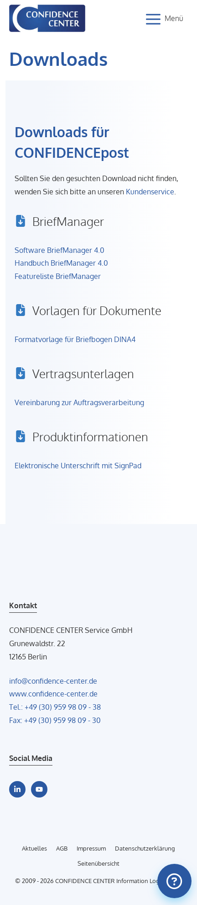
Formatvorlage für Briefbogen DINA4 (75, 339)
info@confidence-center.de (53, 680)
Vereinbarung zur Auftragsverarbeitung (79, 402)
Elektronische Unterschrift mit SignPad (78, 465)
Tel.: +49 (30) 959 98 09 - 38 (55, 707)
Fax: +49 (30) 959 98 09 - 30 (55, 720)
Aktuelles (34, 848)
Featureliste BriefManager (58, 276)
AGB (61, 848)
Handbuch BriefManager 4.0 (61, 263)
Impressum (91, 848)
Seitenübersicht (98, 863)
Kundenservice (150, 191)
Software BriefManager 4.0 (59, 250)
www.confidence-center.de (53, 693)
